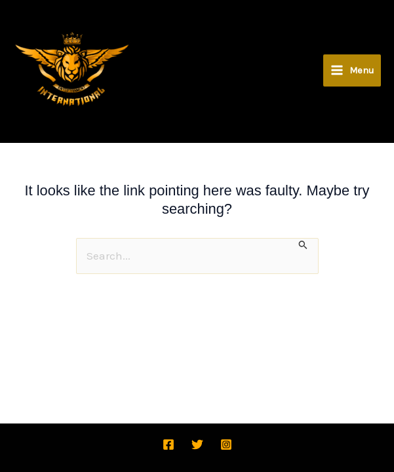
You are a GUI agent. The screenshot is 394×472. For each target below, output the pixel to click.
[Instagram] (226, 444)
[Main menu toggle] (352, 101)
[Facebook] (168, 444)
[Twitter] (197, 444)
